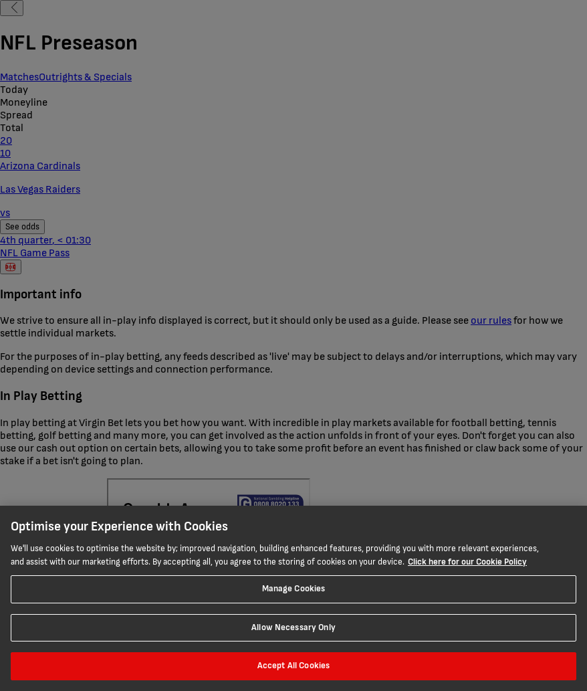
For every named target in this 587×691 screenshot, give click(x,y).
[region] (293, 598)
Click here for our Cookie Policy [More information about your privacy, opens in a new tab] (467, 562)
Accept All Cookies (293, 665)
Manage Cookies (294, 588)
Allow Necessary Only (293, 627)
